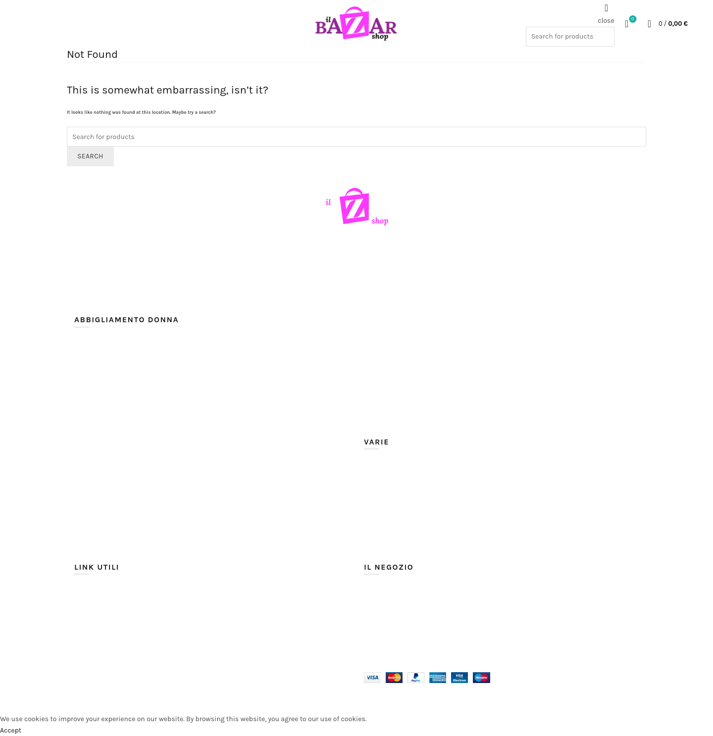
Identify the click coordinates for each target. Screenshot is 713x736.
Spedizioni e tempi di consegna (123, 603)
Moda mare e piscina (397, 478)
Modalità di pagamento (111, 592)
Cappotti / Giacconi (104, 422)
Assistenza (91, 625)
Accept (10, 730)
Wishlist (631, 19)
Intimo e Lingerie (390, 467)
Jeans (373, 353)
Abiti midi (89, 367)
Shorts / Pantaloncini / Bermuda (415, 397)
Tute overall (382, 419)
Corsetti (376, 544)
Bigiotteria (380, 522)
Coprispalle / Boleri (104, 445)
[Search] (606, 7)
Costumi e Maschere (396, 555)
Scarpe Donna (386, 489)
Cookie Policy (95, 647)
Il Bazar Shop (119, 698)
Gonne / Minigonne (394, 342)
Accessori (379, 511)
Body (82, 389)
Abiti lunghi (92, 356)
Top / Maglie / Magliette (401, 408)
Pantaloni (379, 386)
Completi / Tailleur (103, 434)
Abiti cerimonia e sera (108, 345)
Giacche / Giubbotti (394, 331)
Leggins (376, 364)
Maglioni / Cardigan (395, 375)
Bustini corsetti (98, 400)
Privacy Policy (95, 637)
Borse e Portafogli (391, 533)
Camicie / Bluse (99, 411)
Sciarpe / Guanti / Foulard (405, 500)
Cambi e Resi (94, 614)
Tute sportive (384, 430)
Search (90, 156)
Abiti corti (89, 378)
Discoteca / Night (391, 319)
